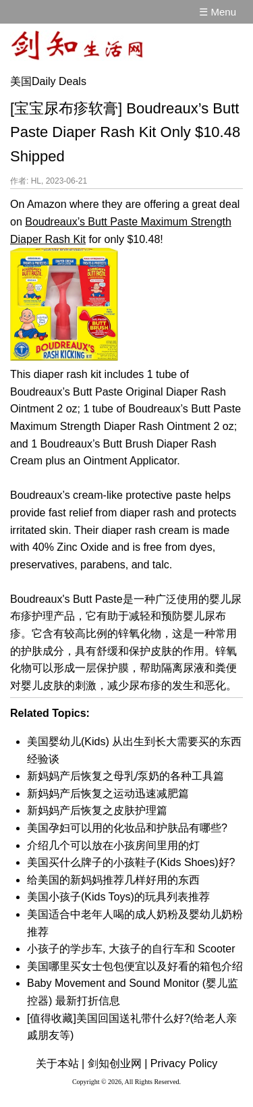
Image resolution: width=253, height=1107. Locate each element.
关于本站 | (60, 1063)
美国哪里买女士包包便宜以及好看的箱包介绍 (135, 966)
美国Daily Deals (48, 81)
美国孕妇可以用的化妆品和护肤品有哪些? (127, 828)
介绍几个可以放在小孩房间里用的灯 (113, 845)
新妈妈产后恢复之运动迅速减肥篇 (108, 793)
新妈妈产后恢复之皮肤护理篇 (97, 810)
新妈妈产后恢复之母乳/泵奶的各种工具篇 (125, 776)
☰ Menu (217, 12)
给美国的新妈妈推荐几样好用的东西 (113, 880)
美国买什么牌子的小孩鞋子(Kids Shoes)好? (131, 862)
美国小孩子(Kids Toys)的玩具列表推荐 (118, 896)
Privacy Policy (184, 1063)
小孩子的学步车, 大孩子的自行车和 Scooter (131, 948)
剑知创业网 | (118, 1063)
